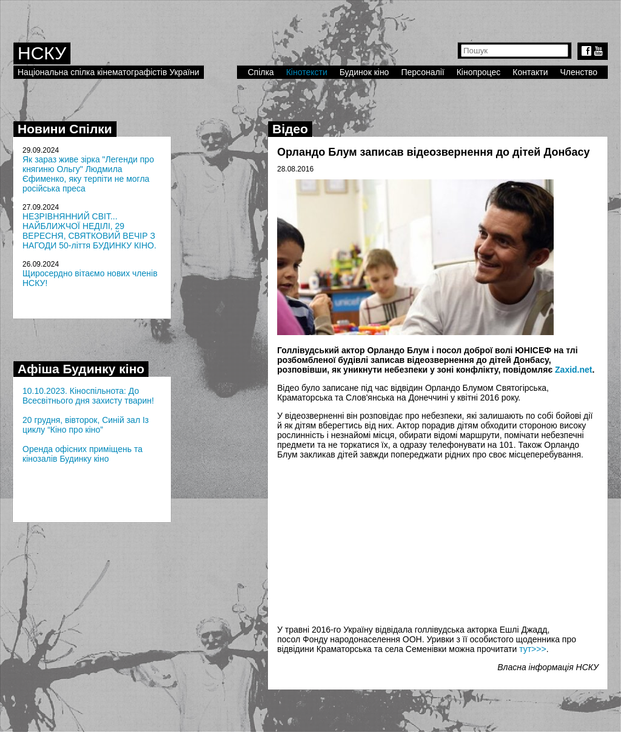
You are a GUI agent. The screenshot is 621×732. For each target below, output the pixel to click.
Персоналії (422, 72)
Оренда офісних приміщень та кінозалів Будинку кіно (82, 454)
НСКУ (42, 53)
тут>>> (532, 649)
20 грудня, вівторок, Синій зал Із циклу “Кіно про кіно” (85, 424)
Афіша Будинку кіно (81, 369)
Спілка (260, 72)
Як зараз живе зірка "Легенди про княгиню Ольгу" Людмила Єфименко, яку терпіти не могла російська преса (88, 174)
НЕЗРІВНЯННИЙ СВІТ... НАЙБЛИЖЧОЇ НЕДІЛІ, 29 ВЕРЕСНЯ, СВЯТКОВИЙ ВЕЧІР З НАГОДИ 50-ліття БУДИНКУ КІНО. (89, 230)
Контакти (530, 72)
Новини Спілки (65, 129)
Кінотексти (306, 72)
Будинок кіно (364, 72)
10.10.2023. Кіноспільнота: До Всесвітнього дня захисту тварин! (88, 395)
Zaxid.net (573, 369)
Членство (579, 72)
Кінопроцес (479, 72)
